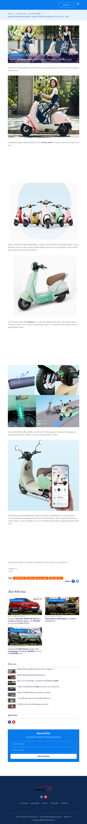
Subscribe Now (43, 756)
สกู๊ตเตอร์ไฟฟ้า (20, 578)
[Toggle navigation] (78, 4)
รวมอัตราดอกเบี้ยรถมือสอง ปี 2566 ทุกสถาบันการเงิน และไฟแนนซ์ (38, 687)
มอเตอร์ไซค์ (21, 14)
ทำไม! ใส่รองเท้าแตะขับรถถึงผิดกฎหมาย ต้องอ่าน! (32, 704)
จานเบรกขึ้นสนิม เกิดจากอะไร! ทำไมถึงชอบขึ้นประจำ (34, 698)
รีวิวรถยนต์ (54, 803)
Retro (60, 578)
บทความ (45, 803)
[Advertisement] (43, 164)
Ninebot (31, 578)
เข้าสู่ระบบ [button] (66, 5)
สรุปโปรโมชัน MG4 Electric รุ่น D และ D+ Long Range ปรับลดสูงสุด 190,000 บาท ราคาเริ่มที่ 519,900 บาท (25, 651)
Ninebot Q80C (42, 578)
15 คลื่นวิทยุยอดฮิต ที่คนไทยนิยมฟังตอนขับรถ (31, 675)
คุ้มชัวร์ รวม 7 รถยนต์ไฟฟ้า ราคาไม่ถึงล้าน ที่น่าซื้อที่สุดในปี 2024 (37, 681)
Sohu (11, 571)
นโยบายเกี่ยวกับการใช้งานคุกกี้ (26, 817)
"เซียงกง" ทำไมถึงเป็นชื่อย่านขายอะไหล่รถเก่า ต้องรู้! (33, 692)
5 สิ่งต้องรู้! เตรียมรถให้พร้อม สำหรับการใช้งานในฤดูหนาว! (35, 669)
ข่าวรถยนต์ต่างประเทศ (56, 600)
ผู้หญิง (52, 578)
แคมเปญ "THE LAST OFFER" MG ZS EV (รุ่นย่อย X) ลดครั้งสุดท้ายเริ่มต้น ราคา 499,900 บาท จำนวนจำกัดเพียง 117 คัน (24, 621)
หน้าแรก (11, 14)
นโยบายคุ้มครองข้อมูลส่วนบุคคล (50, 817)
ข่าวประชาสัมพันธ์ (17, 600)
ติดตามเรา (67, 817)
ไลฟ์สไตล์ (64, 803)
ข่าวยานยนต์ (23, 803)
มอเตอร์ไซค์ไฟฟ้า (34, 14)
